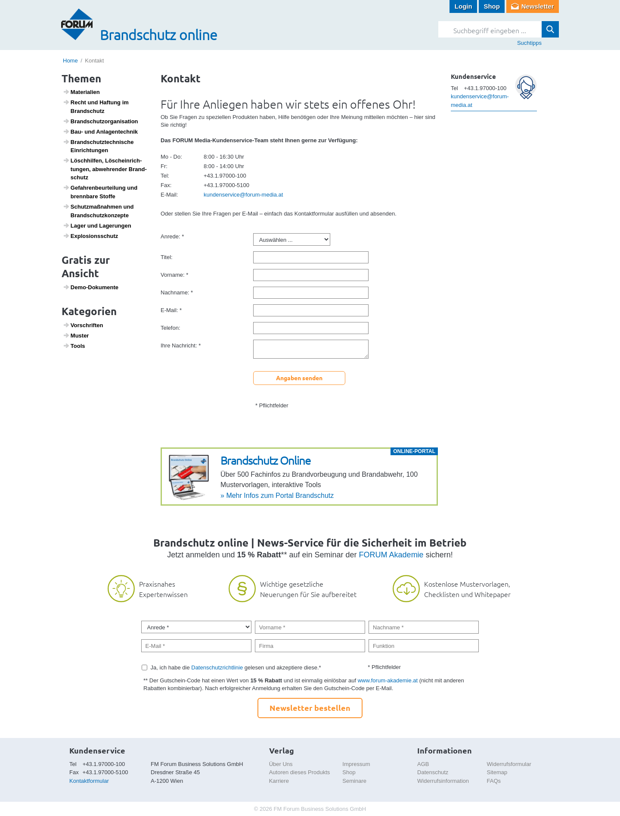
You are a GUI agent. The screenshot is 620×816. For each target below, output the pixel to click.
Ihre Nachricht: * (181, 345)
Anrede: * (172, 236)
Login (463, 6)
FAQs (494, 781)
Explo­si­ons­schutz (90, 235)
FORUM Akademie (391, 554)
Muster (76, 335)
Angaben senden (299, 377)
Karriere (279, 781)
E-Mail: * (171, 310)
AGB (423, 764)
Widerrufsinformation (443, 781)
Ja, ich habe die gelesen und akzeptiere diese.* (236, 667)
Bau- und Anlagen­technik (100, 131)
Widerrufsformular (509, 764)
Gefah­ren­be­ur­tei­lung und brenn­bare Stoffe (100, 192)
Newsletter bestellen (310, 708)
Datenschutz (432, 772)
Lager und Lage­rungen (97, 225)
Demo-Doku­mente (90, 287)
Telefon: (170, 328)
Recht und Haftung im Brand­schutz (96, 106)
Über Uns (281, 764)
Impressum (356, 764)
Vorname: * (174, 275)
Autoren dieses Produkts (299, 772)
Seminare (354, 781)
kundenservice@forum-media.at (243, 194)
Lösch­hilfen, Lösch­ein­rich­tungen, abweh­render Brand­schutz (105, 169)
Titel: (167, 257)
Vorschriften (83, 325)
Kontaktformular (89, 781)
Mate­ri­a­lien (81, 91)
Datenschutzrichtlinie (217, 667)
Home (70, 60)
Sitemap (497, 772)
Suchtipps (529, 43)
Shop (492, 6)
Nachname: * (177, 292)
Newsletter (537, 6)
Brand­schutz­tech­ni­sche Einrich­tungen (98, 146)
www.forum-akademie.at (388, 680)
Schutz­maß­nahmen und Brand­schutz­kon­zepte (98, 211)
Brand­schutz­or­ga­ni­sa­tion (100, 121)
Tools (74, 345)
